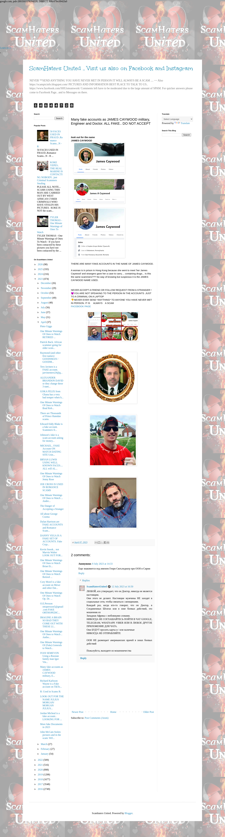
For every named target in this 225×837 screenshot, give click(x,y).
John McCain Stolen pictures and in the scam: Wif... (50, 735)
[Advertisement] (94, 24)
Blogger (128, 813)
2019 (40, 774)
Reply (81, 573)
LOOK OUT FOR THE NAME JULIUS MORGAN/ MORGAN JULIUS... (52, 702)
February (45, 749)
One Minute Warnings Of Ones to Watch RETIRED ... (51, 334)
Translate (182, 123)
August (45, 302)
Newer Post (77, 712)
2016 (40, 789)
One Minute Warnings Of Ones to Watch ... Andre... (51, 498)
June (43, 312)
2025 (40, 269)
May (43, 317)
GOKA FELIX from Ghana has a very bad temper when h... (51, 394)
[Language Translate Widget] (177, 119)
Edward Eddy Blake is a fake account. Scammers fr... (51, 427)
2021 (40, 765)
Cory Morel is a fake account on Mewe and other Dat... (50, 585)
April (44, 322)
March (44, 744)
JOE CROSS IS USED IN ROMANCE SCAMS (51, 487)
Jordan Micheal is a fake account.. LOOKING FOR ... (51, 716)
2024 (40, 274)
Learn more (6, 47)
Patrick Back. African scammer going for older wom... (51, 345)
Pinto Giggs (46, 326)
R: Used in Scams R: (50, 691)
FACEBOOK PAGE (81, 306)
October (45, 293)
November (46, 288)
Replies (86, 580)
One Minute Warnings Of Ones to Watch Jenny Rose (51, 476)
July (43, 307)
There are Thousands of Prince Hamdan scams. (50, 416)
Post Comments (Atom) (96, 718)
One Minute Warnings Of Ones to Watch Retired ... (51, 574)
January (45, 753)
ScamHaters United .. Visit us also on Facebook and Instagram (111, 68)
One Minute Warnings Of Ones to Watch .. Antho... (51, 634)
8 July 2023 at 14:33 (102, 563)
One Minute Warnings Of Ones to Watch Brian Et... (51, 563)
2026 (40, 264)
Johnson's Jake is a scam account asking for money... (51, 438)
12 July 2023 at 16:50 (122, 586)
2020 (40, 769)
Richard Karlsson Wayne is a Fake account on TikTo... (51, 683)
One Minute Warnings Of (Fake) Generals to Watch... (51, 645)
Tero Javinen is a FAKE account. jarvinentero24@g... (51, 369)
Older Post (148, 712)
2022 (40, 760)
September (46, 297)
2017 (40, 784)
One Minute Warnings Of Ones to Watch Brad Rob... (51, 405)
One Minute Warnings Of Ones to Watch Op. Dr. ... (51, 595)
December (46, 283)
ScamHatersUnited (97, 586)
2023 (40, 279)
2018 (40, 779)
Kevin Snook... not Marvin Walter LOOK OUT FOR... (51, 552)
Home (113, 712)
